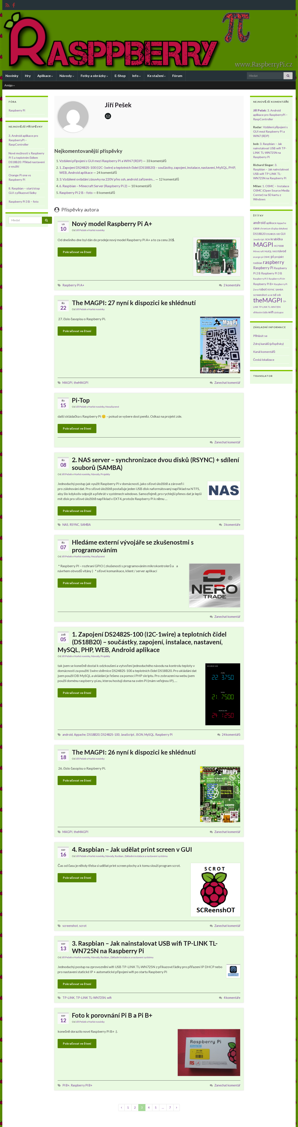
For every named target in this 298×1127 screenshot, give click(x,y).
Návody (67, 76)
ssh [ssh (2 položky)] (279, 295)
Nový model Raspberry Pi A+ (112, 223)
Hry (28, 76)
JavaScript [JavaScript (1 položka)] (258, 239)
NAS (65, 524)
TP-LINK (68, 997)
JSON (139, 734)
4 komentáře (232, 997)
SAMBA (85, 524)
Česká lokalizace (263, 359)
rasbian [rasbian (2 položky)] (257, 263)
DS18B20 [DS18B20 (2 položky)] (259, 233)
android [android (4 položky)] (259, 222)
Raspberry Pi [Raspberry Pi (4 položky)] (263, 268)
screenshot (70, 925)
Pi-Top (81, 400)
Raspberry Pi (163, 734)
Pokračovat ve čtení (77, 252)
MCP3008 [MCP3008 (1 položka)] (279, 245)
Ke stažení (156, 76)
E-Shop (120, 76)
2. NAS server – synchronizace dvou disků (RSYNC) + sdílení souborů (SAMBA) (155, 463)
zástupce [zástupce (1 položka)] (279, 312)
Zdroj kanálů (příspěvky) (268, 343)
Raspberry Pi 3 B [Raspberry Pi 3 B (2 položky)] (271, 273)
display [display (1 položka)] (274, 228)
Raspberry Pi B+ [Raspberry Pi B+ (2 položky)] (263, 284)
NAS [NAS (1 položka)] (274, 251)
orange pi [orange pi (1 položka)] (258, 257)
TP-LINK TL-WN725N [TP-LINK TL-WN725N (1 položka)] (270, 307)
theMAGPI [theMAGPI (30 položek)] (267, 300)
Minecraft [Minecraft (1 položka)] (258, 251)
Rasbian (119, 856)
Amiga (9, 85)
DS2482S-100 (110, 734)
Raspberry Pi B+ (81, 1085)
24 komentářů (231, 734)
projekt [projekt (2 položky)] (279, 256)
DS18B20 (93, 734)
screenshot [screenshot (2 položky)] (260, 295)
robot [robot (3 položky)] (263, 289)
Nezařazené (112, 406)
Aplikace (45, 76)
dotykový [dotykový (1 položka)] (283, 228)
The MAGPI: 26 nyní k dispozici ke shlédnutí (134, 752)
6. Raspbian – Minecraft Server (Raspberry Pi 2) (93, 186)
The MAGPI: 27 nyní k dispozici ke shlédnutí (134, 302)
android (67, 734)
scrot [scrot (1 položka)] (269, 295)
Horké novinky (96, 230)
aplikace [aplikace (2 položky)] (271, 223)
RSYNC (74, 524)
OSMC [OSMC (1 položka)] (267, 257)
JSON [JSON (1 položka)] (267, 239)
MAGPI (67, 382)
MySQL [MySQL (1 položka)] (268, 251)
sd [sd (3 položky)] (274, 295)
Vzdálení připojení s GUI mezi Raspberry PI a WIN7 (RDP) (100, 161)
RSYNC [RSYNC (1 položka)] (271, 289)
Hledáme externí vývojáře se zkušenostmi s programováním (133, 546)
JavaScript (127, 734)
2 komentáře (232, 285)
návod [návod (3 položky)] (281, 251)
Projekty (105, 474)
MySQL (149, 734)
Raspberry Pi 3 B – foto (24, 201)
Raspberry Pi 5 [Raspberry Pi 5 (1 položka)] (260, 278)
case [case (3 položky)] (256, 228)
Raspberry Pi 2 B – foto (76, 192)
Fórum (177, 76)
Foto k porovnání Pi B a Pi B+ (112, 1015)
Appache (80, 734)
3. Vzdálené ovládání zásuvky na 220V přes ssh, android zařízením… (107, 179)
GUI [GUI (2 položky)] (283, 233)
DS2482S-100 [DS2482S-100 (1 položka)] (273, 234)
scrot (83, 925)
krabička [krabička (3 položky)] (277, 239)
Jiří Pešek (81, 230)
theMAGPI (81, 382)
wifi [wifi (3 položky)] (270, 312)
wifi (109, 997)
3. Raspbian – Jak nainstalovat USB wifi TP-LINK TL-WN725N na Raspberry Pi (145, 946)
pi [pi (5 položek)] (272, 256)
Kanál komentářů (264, 351)
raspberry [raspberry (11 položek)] (273, 262)
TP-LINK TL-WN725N (91, 997)
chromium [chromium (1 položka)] (265, 228)
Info (136, 76)
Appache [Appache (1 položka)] (281, 223)
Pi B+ (66, 1085)
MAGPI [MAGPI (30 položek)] (263, 244)
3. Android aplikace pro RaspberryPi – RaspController (23, 140)
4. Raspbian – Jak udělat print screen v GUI (132, 849)
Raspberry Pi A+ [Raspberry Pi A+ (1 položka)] (277, 278)
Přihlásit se (260, 336)
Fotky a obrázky (94, 76)
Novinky (11, 76)
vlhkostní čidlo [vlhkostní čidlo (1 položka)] (260, 312)
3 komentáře (232, 524)
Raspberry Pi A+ (73, 285)
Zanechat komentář (227, 382)
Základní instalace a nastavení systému (146, 856)
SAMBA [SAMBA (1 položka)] (279, 289)
